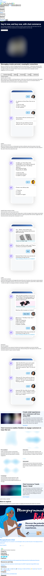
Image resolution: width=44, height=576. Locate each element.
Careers (5, 573)
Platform (2, 7)
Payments (37, 560)
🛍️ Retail (2, 568)
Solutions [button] (6, 5)
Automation (25, 560)
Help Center (9, 563)
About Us (2, 18)
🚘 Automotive (7, 570)
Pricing (10, 5)
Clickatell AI (20, 560)
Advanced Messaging (14, 560)
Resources (2, 15)
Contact (15, 573)
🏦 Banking (14, 568)
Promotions (21, 75)
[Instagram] (5, 556)
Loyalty (27, 75)
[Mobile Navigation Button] (6, 20)
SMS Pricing (25, 563)
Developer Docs (20, 563)
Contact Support (3, 1)
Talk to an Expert (4, 30)
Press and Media (10, 573)
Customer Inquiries (6, 75)
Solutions (2, 10)
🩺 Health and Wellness (26, 568)
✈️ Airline (6, 568)
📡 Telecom (38, 568)
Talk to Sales (3, 553)
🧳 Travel (10, 568)
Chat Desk (29, 560)
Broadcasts (33, 560)
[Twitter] (2, 556)
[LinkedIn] (4, 556)
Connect (2, 560)
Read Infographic (26, 496)
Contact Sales (2, 20)
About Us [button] (18, 5)
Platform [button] (2, 5)
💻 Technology (19, 568)
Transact (8, 560)
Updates (14, 75)
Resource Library (4, 563)
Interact (5, 560)
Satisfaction (34, 75)
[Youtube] (6, 556)
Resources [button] (14, 5)
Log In (1, 0)
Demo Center (14, 563)
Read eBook (25, 425)
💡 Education (33, 568)
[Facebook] (1, 556)
